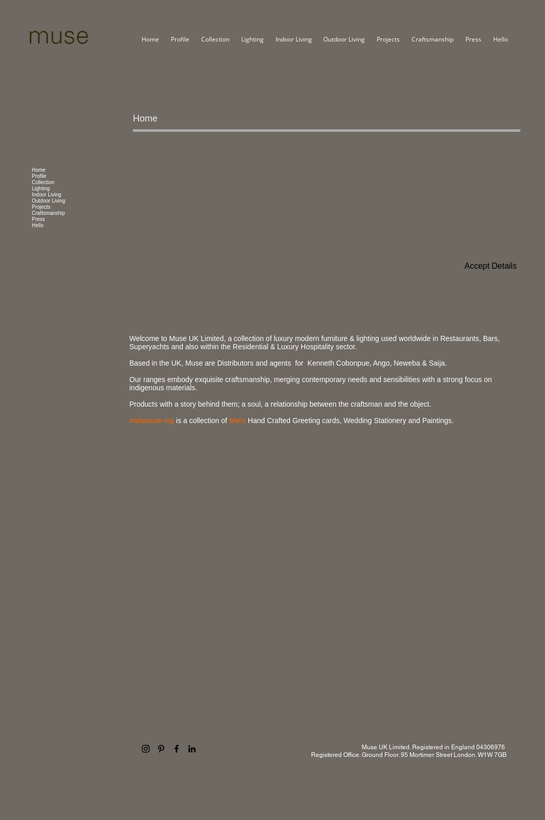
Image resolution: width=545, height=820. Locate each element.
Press (38, 219)
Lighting (41, 188)
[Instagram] (146, 749)
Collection (43, 182)
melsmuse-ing (152, 420)
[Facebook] (176, 749)
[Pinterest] (161, 749)
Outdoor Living (48, 201)
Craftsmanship (48, 213)
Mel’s (237, 420)
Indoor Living (46, 194)
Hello (38, 225)
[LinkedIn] (192, 749)
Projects (41, 207)
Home (39, 170)
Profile (39, 176)
